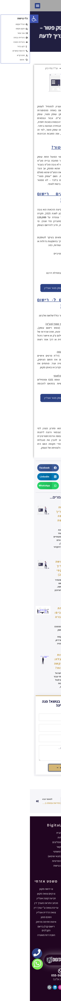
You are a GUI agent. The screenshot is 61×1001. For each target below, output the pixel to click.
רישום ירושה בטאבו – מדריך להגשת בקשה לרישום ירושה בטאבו (37, 515)
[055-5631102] (30, 971)
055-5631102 (30, 975)
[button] (7, 5)
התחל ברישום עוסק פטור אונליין (30, 288)
